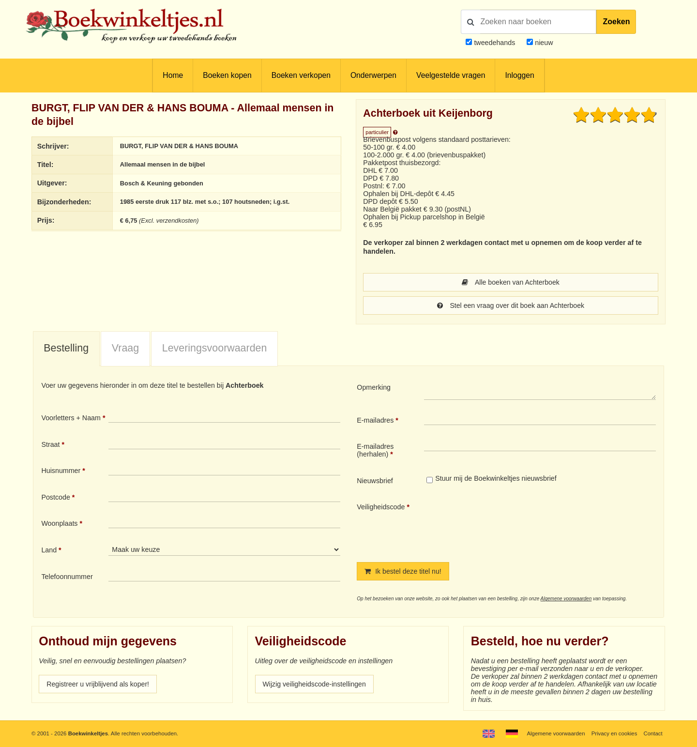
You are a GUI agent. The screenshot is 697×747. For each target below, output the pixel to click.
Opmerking (374, 387)
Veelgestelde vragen (450, 75)
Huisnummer (60, 470)
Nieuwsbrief (375, 481)
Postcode (55, 497)
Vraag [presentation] (125, 348)
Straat (50, 444)
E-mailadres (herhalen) (375, 450)
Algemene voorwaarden (566, 598)
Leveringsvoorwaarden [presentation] (214, 348)
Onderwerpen (373, 75)
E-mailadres (375, 420)
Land (49, 550)
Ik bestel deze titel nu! (403, 571)
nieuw (543, 42)
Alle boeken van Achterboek (510, 282)
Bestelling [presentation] (66, 348)
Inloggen (519, 75)
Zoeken (616, 21)
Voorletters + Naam (71, 418)
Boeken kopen (227, 75)
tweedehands (494, 42)
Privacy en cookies (614, 733)
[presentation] (504, 524)
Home (173, 75)
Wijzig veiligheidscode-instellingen (315, 684)
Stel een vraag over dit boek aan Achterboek (510, 305)
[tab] (66, 349)
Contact (652, 733)
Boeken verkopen (301, 75)
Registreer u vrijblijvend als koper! (98, 684)
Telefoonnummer (66, 576)
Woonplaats (59, 523)
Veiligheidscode (381, 507)
